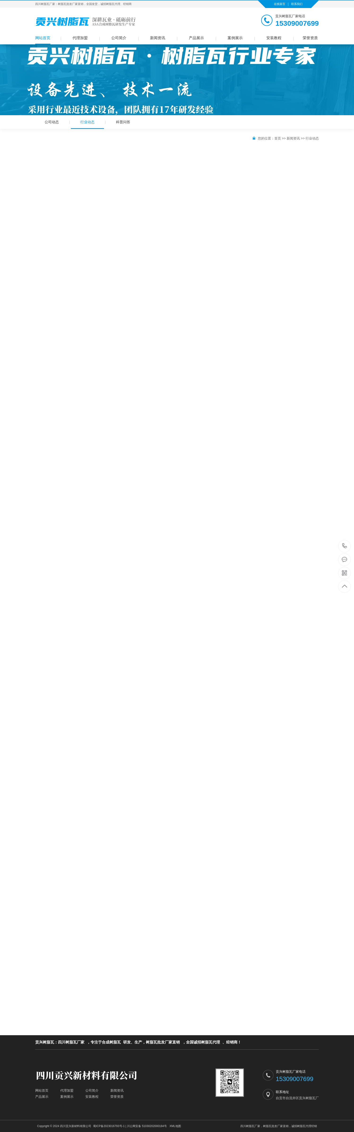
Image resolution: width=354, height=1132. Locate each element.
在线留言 (279, 4)
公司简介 (118, 38)
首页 (277, 138)
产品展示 (196, 38)
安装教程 (273, 38)
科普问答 (123, 122)
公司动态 (52, 122)
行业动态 (87, 124)
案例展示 (235, 38)
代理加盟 (80, 38)
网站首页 (42, 38)
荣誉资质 (310, 38)
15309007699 (344, 546)
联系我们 (296, 4)
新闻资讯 (157, 38)
